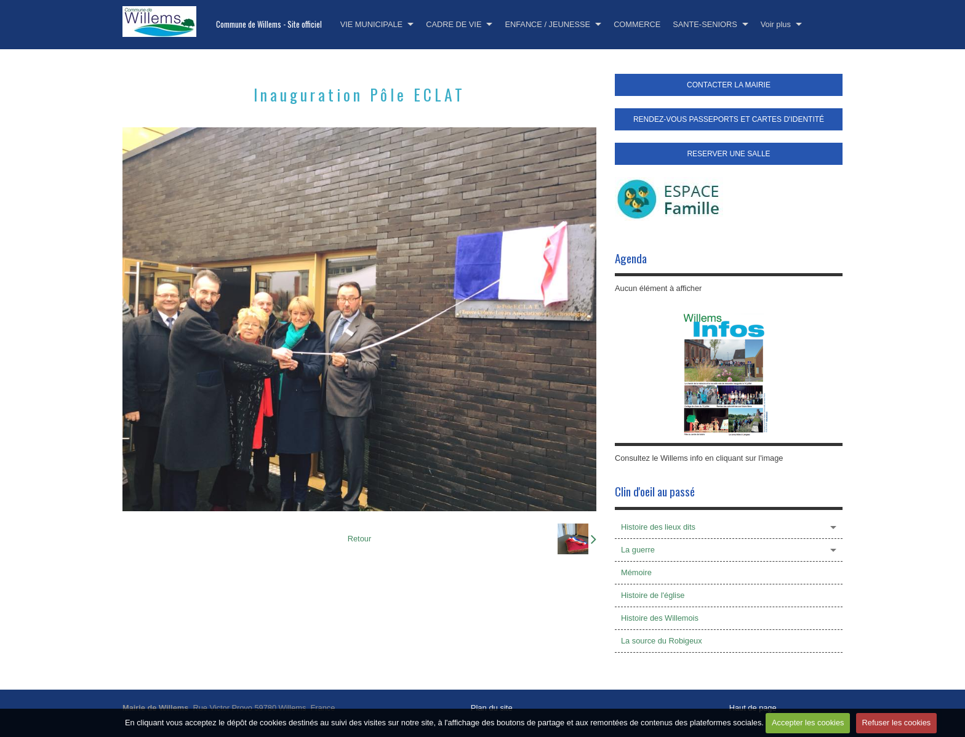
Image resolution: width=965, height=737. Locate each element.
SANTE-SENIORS (705, 24)
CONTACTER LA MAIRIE (729, 85)
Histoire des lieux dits (658, 527)
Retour (359, 538)
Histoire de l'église (652, 595)
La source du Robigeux (661, 640)
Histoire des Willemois (660, 618)
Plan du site (492, 707)
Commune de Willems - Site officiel (269, 24)
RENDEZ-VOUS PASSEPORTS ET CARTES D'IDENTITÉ (728, 119)
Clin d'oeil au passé (655, 491)
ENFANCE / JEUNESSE (547, 24)
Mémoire (636, 572)
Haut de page (753, 707)
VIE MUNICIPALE (371, 24)
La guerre (638, 549)
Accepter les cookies (808, 722)
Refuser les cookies (896, 722)
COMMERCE (637, 24)
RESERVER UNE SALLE (728, 153)
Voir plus (776, 24)
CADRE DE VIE (453, 24)
